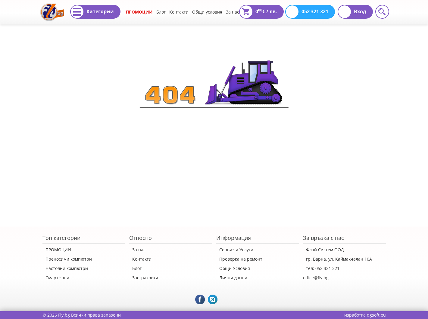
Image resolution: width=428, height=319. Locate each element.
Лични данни (233, 277)
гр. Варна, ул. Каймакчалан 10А (339, 259)
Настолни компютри (66, 268)
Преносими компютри (68, 259)
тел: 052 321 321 (322, 268)
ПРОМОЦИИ (139, 12)
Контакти (179, 12)
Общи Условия (234, 268)
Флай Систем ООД (325, 249)
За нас (232, 12)
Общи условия (207, 12)
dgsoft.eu (376, 315)
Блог (161, 12)
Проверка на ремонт (240, 259)
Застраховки (145, 277)
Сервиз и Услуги (236, 249)
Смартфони (57, 277)
